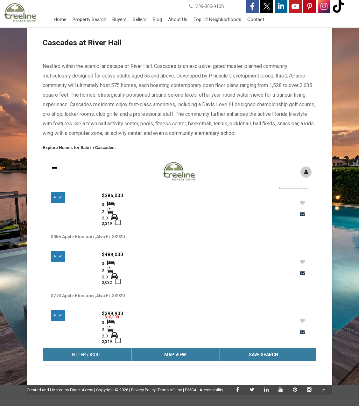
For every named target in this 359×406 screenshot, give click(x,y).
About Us (177, 19)
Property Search (89, 19)
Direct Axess (81, 390)
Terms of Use (170, 390)
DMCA (191, 390)
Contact (255, 19)
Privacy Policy (143, 390)
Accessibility (211, 390)
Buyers (119, 19)
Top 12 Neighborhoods (217, 19)
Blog (157, 19)
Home (60, 19)
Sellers (140, 19)
